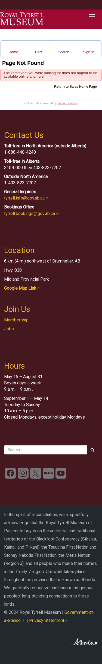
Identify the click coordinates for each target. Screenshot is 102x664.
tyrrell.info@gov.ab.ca (27, 198)
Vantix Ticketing (67, 103)
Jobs (9, 328)
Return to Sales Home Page (75, 86)
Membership (16, 319)
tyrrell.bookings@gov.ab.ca (32, 213)
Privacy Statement (49, 620)
